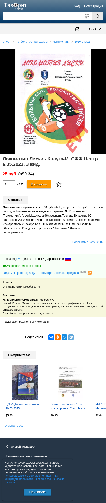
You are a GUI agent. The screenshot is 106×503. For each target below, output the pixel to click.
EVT (19, 259)
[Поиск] (97, 16)
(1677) (27, 259)
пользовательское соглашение (25, 475)
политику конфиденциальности (31, 477)
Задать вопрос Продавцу (19, 273)
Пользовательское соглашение (26, 456)
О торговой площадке (20, 446)
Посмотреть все (13, 425)
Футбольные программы (32, 41)
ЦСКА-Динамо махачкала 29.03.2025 (22, 406)
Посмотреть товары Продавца (62, 273)
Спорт (7, 41)
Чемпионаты (61, 41)
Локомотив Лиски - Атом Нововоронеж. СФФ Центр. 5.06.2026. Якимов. (68, 407)
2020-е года (82, 41)
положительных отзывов (22, 266)
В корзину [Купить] (39, 184)
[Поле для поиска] (53, 16)
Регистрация (93, 6)
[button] (102, 53)
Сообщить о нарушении (87, 242)
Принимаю (37, 492)
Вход (76, 6)
